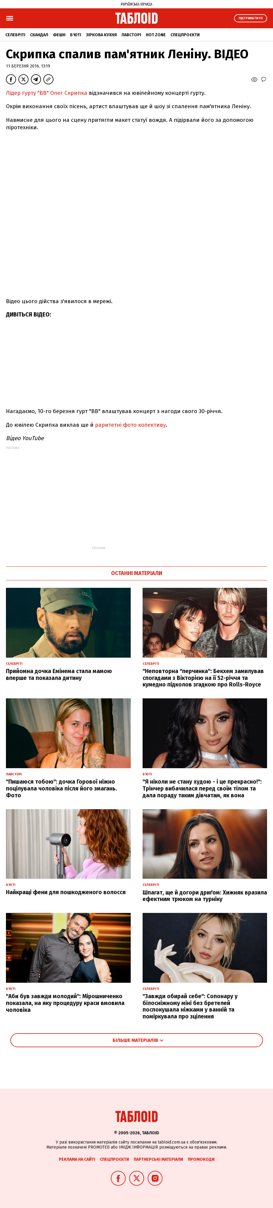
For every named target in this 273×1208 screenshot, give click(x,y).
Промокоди (201, 1159)
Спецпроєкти (185, 34)
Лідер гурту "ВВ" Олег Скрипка (46, 92)
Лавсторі (131, 34)
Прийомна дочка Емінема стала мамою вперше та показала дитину (59, 674)
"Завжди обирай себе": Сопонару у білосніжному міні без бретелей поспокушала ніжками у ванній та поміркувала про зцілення (190, 1006)
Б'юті (75, 34)
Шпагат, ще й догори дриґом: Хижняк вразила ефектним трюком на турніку (205, 896)
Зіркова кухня (101, 34)
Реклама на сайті (77, 1159)
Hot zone (156, 34)
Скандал (39, 34)
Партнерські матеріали (158, 1159)
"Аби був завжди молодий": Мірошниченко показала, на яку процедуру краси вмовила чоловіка (65, 1003)
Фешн (59, 34)
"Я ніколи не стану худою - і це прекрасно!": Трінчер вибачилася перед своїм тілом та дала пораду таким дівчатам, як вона (202, 788)
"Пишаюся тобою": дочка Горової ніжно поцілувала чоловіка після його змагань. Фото (61, 788)
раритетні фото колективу (130, 424)
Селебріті (15, 34)
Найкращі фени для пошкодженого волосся (66, 892)
